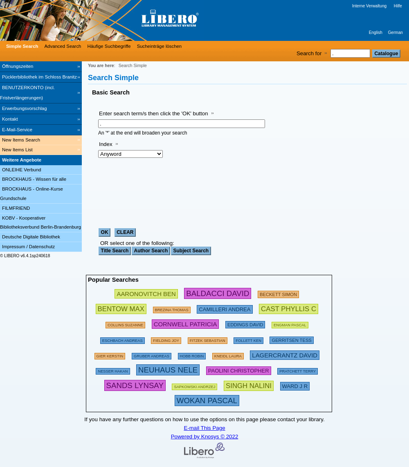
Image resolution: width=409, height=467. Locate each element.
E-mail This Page (204, 428)
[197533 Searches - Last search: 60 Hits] (122, 339)
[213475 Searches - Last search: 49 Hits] (224, 308)
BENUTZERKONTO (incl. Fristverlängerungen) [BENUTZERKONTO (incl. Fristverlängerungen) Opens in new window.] (27, 92)
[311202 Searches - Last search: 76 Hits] (168, 369)
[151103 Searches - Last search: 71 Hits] (113, 370)
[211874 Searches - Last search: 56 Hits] (291, 339)
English (375, 32)
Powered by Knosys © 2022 (204, 436)
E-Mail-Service (17, 129)
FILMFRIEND (16, 208)
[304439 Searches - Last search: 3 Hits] (135, 385)
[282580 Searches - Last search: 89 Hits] (217, 293)
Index (105, 144)
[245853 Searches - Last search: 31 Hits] (146, 293)
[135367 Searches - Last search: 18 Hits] (192, 354)
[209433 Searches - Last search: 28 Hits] (278, 293)
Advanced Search (63, 46)
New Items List (17, 149)
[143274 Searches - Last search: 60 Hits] (110, 354)
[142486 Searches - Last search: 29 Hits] (194, 385)
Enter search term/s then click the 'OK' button (153, 113)
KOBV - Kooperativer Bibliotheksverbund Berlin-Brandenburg (40, 223)
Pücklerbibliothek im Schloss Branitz (39, 76)
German (395, 32)
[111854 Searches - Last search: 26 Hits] (228, 354)
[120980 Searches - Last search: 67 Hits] (151, 354)
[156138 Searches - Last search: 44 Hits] (166, 339)
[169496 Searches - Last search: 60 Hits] (248, 339)
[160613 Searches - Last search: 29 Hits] (125, 323)
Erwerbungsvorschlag (24, 108)
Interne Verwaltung (369, 6)
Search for (309, 53)
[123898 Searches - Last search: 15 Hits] (290, 323)
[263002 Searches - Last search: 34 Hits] (121, 308)
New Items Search (21, 139)
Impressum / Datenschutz (28, 246)
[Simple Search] (21, 46)
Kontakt (10, 119)
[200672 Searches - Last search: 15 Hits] (245, 323)
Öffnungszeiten (17, 66)
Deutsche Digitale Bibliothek (31, 236)
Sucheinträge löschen (159, 46)
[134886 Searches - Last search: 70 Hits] (207, 339)
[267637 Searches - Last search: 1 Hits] (249, 385)
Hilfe (398, 6)
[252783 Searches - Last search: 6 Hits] (288, 308)
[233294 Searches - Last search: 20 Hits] (284, 354)
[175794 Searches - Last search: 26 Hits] (172, 308)
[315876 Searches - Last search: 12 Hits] (207, 400)
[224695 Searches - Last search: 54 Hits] (185, 323)
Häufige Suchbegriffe (108, 46)
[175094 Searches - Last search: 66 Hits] (297, 370)
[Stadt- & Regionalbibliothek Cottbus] (122, 20)
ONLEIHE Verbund (21, 169)
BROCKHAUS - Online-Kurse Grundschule (31, 193)
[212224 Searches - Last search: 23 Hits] (238, 370)
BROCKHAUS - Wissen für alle (34, 179)
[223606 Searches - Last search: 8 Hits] (295, 385)
